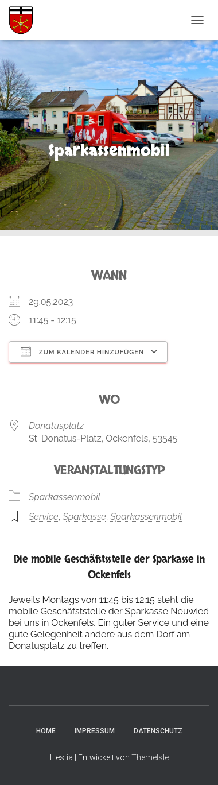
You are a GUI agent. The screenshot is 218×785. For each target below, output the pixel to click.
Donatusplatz (56, 425)
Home (46, 731)
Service (44, 516)
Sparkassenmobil (64, 497)
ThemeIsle (150, 757)
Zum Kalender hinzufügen (82, 351)
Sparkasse (84, 516)
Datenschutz (158, 731)
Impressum (95, 731)
